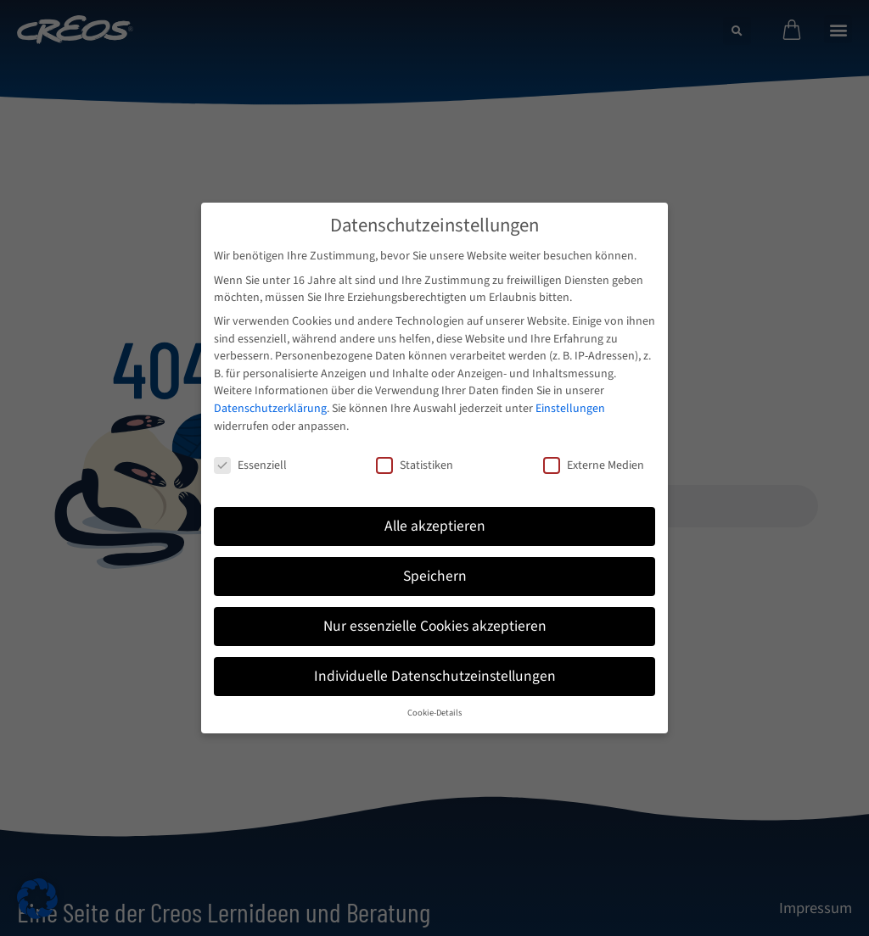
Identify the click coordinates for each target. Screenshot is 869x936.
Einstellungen (570, 408)
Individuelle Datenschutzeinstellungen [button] (435, 676)
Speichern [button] (435, 576)
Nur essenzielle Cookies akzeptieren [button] (435, 626)
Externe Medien (593, 465)
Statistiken (414, 465)
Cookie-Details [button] (434, 712)
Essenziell (250, 465)
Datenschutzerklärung (270, 408)
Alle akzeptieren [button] (434, 526)
